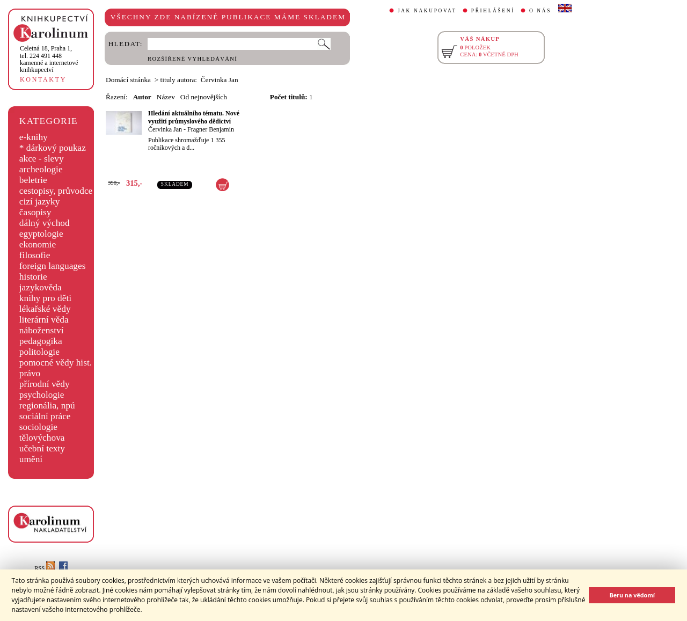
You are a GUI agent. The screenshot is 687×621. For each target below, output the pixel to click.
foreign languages (52, 266)
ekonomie (37, 244)
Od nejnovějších (203, 97)
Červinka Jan (165, 129)
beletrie (33, 180)
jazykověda (40, 287)
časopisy (35, 212)
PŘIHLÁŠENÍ (493, 10)
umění (30, 459)
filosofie (34, 255)
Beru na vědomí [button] (632, 595)
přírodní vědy (44, 384)
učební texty (42, 448)
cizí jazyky (39, 201)
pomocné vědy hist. (55, 362)
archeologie (41, 169)
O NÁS (540, 10)
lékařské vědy (45, 309)
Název (166, 97)
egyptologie (41, 234)
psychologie (41, 395)
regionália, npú (47, 405)
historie (33, 277)
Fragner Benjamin (210, 129)
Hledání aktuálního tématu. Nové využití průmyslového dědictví (193, 117)
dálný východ (44, 223)
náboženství (41, 330)
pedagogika (40, 341)
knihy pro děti (45, 298)
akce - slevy (41, 159)
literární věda (44, 320)
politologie (39, 352)
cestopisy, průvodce (56, 191)
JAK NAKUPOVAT (427, 10)
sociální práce (45, 416)
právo (29, 373)
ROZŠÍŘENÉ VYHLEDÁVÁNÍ (192, 59)
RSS (44, 568)
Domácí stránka (128, 80)
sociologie (38, 427)
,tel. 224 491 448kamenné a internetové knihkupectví (49, 59)
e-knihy (33, 137)
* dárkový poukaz (52, 148)
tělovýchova (42, 438)
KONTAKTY (43, 79)
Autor (142, 97)
